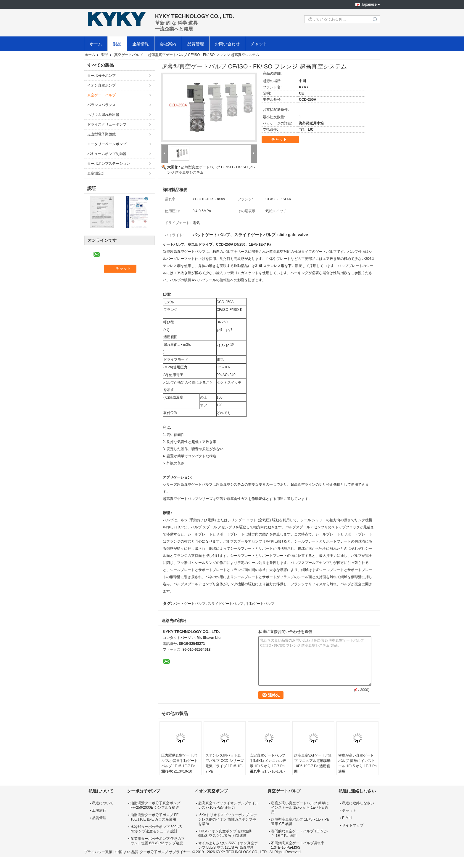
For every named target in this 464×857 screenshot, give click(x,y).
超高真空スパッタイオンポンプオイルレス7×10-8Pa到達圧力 (228, 805)
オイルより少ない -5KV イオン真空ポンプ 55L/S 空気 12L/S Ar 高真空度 (228, 845)
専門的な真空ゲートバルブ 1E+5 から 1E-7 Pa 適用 (299, 833)
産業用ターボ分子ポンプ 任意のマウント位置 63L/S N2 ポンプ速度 (157, 841)
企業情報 (140, 43)
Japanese (369, 4)
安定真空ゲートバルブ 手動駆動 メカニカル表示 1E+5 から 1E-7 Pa (268, 760)
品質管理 (195, 43)
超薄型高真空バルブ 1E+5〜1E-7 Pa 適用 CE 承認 (300, 821)
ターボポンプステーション (108, 164)
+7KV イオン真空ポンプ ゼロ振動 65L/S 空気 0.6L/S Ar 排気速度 (225, 833)
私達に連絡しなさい (358, 803)
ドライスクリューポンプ (106, 124)
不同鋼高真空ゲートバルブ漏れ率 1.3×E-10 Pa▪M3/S (297, 845)
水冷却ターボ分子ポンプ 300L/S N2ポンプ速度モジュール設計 (156, 829)
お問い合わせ (227, 43)
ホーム (96, 43)
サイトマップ (352, 825)
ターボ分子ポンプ (101, 75)
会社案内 (168, 43)
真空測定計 (96, 173)
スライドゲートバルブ (225, 604)
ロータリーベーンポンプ (106, 144)
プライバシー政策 (98, 852)
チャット (259, 43)
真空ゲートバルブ (128, 55)
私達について (102, 803)
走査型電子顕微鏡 (101, 134)
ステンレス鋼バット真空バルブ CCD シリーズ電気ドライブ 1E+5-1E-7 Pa (224, 763)
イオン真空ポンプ (101, 85)
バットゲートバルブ (189, 604)
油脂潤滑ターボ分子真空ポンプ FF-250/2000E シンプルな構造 (155, 805)
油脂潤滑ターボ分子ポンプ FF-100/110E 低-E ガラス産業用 (155, 817)
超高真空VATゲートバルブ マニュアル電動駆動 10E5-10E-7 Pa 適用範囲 (313, 763)
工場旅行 (99, 810)
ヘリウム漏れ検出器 (103, 115)
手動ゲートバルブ (260, 604)
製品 (117, 43)
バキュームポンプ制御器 (106, 154)
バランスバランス (101, 105)
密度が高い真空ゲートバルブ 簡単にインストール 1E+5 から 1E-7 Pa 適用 (357, 763)
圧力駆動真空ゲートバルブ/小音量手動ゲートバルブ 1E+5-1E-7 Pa (179, 760)
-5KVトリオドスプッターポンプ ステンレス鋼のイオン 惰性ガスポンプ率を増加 (227, 819)
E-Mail (347, 818)
